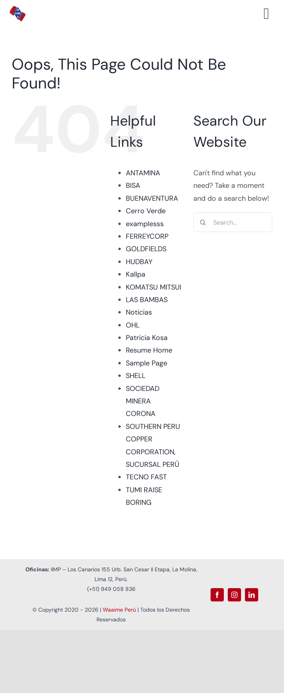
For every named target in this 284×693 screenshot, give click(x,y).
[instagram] (234, 594)
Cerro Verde (146, 211)
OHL (132, 325)
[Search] (203, 222)
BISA (133, 185)
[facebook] (217, 594)
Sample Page (146, 363)
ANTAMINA (143, 173)
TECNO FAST (146, 477)
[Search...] (232, 222)
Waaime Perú (119, 609)
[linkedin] (251, 594)
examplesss (145, 224)
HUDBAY (139, 261)
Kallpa (135, 274)
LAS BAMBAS (147, 299)
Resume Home (149, 350)
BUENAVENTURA (152, 198)
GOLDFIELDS (146, 249)
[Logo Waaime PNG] (17, 9)
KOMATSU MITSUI (153, 287)
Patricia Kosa (147, 337)
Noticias (139, 312)
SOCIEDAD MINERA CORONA (142, 401)
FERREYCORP (147, 236)
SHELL (135, 375)
